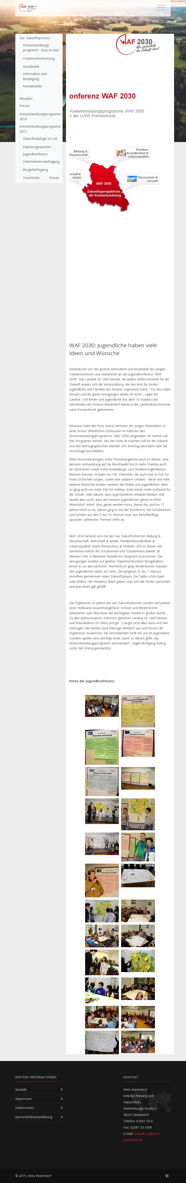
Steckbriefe (31, 66)
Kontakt (21, 1089)
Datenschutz (24, 1108)
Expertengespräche (37, 147)
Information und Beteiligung (35, 76)
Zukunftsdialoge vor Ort (40, 138)
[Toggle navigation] (161, 7)
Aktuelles (26, 98)
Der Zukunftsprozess (35, 38)
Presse (24, 106)
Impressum (23, 1099)
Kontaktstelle (32, 86)
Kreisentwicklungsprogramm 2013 (40, 128)
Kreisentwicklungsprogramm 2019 (40, 116)
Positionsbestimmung (39, 58)
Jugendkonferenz (35, 154)
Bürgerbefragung (35, 169)
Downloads (31, 178)
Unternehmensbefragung (41, 161)
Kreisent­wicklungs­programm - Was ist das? (41, 47)
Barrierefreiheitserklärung (33, 1117)
